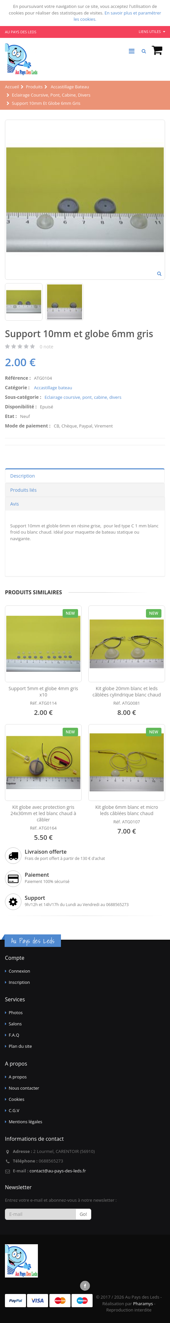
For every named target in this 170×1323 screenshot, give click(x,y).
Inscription (19, 982)
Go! (83, 1214)
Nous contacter (24, 1088)
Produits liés (23, 490)
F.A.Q (14, 1035)
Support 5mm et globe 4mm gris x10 (43, 691)
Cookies (16, 1099)
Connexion (19, 971)
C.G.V (14, 1110)
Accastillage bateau (52, 388)
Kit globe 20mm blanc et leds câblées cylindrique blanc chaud (127, 691)
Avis (14, 504)
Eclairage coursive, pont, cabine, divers (82, 397)
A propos (18, 1077)
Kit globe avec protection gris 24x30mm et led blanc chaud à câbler (43, 813)
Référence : (18, 378)
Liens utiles (152, 31)
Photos (15, 1012)
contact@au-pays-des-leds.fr (57, 1171)
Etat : (11, 416)
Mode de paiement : (27, 426)
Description (22, 476)
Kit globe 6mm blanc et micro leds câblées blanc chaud (126, 810)
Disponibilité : (21, 406)
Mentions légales (25, 1122)
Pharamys (143, 1304)
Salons (15, 1024)
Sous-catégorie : (23, 397)
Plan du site (20, 1046)
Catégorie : (17, 387)
